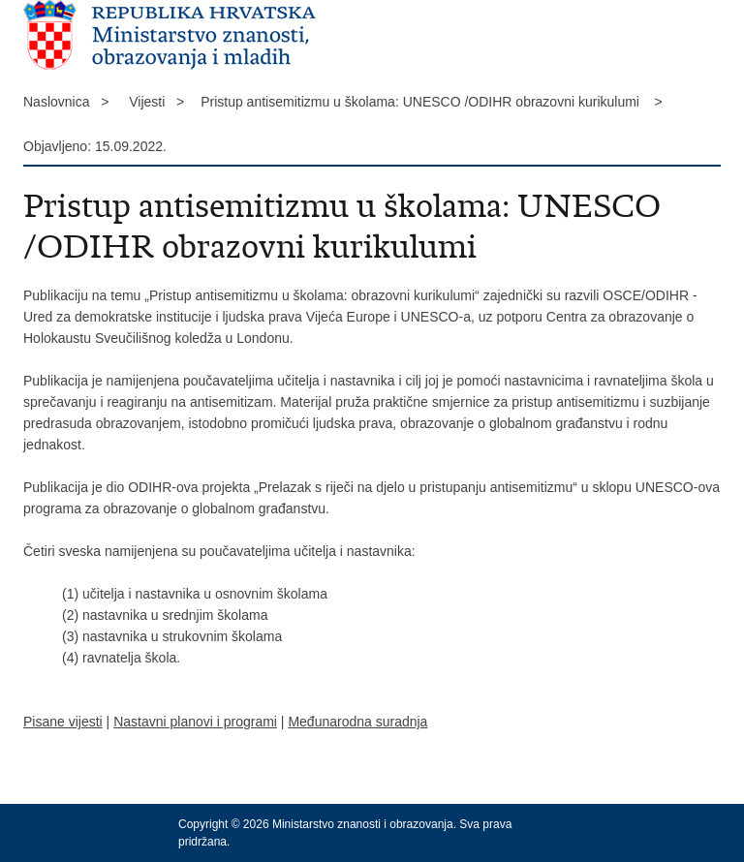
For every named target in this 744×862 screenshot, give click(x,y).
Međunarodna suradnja (357, 721)
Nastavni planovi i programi (195, 721)
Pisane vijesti (63, 721)
